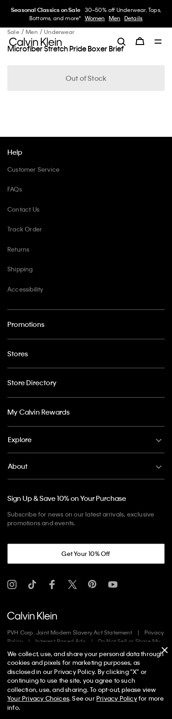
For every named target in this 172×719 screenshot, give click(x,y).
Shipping (20, 269)
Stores (17, 353)
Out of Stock (86, 78)
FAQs (14, 189)
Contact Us (23, 209)
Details (133, 18)
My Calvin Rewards (38, 411)
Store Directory (31, 382)
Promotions (25, 324)
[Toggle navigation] (158, 42)
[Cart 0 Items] (139, 41)
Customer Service (33, 169)
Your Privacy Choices (38, 698)
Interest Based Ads (60, 641)
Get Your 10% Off (85, 553)
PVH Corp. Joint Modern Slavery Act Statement (69, 632)
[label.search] (121, 41)
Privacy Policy (116, 698)
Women (95, 18)
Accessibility (25, 289)
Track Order (24, 229)
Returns (18, 249)
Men (115, 18)
